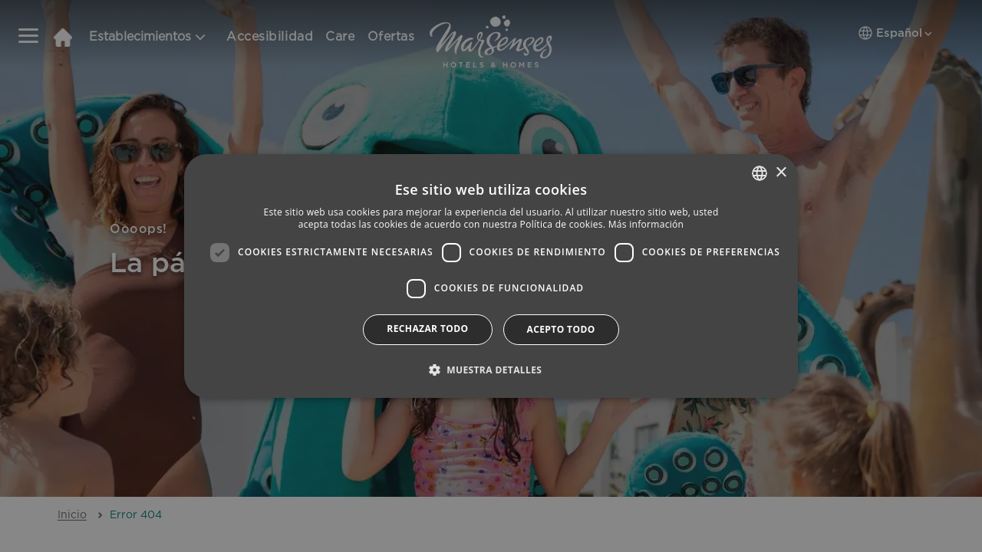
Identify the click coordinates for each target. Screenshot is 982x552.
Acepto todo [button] (561, 329)
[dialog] (491, 276)
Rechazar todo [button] (427, 328)
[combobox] (759, 173)
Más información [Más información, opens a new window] (646, 224)
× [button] (780, 173)
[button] (491, 369)
